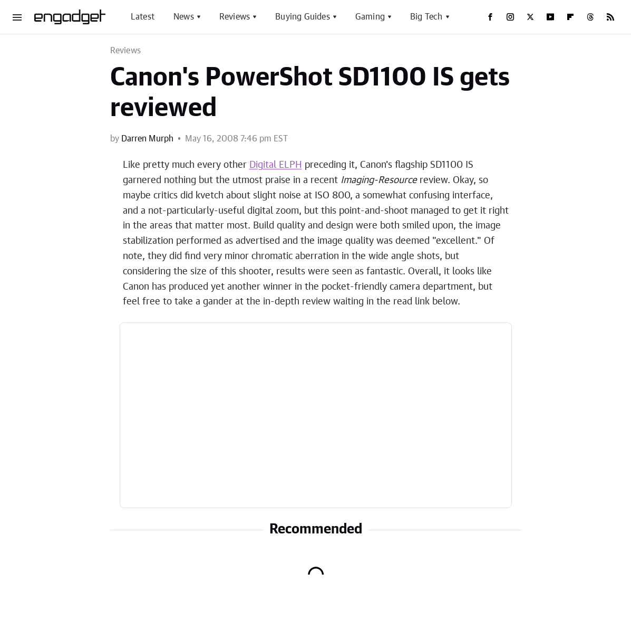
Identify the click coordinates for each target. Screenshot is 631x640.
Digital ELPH (275, 165)
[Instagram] (510, 17)
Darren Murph (147, 139)
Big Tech (426, 17)
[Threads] (590, 17)
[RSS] (610, 17)
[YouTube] (550, 17)
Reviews (234, 17)
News (183, 17)
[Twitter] (530, 17)
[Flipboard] (570, 17)
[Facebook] (490, 17)
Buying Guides (302, 17)
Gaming (370, 17)
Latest (142, 17)
